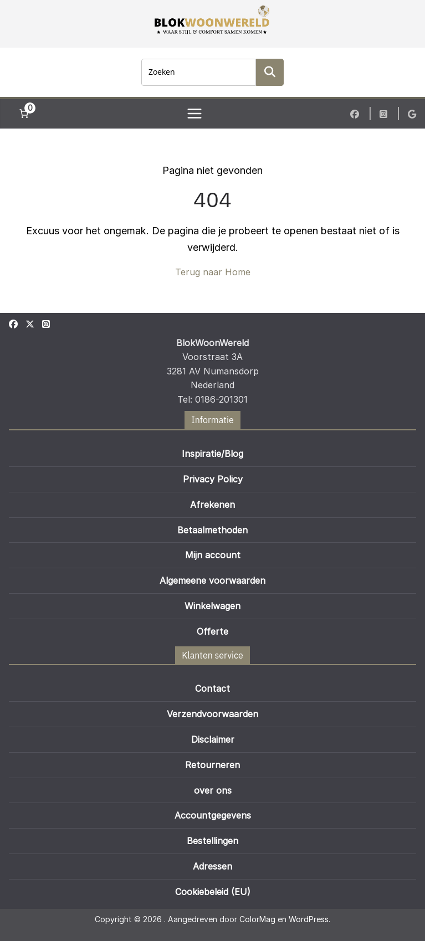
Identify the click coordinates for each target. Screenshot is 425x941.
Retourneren (212, 764)
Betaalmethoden (212, 530)
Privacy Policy (213, 479)
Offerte (212, 631)
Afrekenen (212, 504)
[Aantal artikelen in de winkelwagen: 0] (24, 113)
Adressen (212, 866)
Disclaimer (212, 739)
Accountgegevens (213, 815)
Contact (212, 688)
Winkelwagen (212, 605)
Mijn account (212, 555)
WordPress (309, 919)
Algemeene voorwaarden (212, 580)
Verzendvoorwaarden (212, 713)
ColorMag (257, 919)
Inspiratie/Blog (212, 453)
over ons (213, 790)
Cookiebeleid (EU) (212, 891)
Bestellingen (212, 840)
